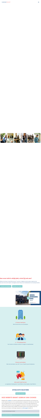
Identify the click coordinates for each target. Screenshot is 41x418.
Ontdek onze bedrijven (6, 286)
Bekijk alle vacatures (20, 393)
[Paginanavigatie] (38, 2)
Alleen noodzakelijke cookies (8, 411)
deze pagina (25, 408)
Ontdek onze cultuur (17, 286)
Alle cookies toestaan (7, 415)
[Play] (28, 298)
